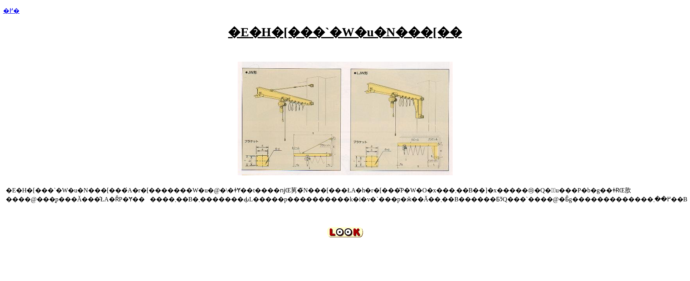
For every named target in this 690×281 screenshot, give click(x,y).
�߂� (11, 10)
